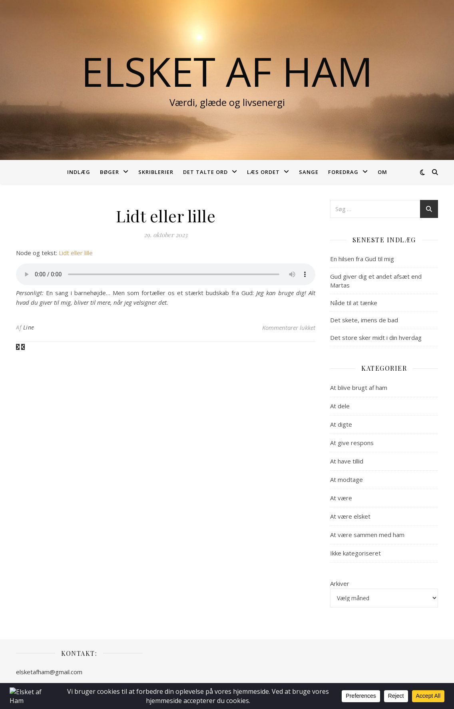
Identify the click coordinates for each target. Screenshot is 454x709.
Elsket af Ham (227, 71)
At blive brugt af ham (358, 387)
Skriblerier (155, 172)
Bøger (109, 172)
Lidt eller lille (76, 253)
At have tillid (346, 461)
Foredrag (343, 172)
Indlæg (78, 172)
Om (382, 172)
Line (28, 327)
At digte (341, 424)
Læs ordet (263, 172)
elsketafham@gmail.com (49, 672)
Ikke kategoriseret (355, 553)
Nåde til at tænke (353, 303)
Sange (309, 172)
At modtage (346, 479)
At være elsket (350, 516)
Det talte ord (205, 172)
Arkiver (339, 583)
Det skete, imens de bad (364, 320)
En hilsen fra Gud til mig (362, 259)
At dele (340, 406)
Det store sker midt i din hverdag (376, 338)
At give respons (352, 443)
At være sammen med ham (367, 535)
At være (341, 498)
